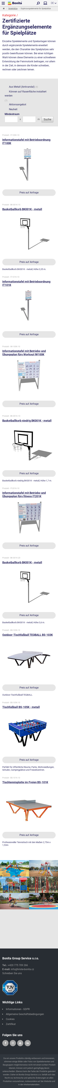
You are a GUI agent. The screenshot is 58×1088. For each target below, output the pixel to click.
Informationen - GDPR (18, 1009)
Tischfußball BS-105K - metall (21, 707)
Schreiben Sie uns (12, 973)
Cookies (10, 1019)
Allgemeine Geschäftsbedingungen (25, 1014)
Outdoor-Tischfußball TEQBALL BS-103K (27, 634)
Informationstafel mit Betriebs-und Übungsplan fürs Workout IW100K (24, 352)
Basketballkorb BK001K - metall (22, 209)
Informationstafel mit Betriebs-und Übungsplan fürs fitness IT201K (24, 494)
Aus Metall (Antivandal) (20, 87)
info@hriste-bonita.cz (22, 969)
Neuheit (11, 109)
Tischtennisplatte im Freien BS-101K (25, 782)
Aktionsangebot (15, 104)
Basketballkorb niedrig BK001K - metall (27, 420)
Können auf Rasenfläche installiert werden (25, 93)
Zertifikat (11, 1024)
